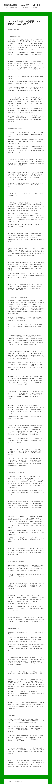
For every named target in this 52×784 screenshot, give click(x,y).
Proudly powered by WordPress (15, 781)
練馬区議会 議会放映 (13, 29)
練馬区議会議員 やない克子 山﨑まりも (22, 5)
